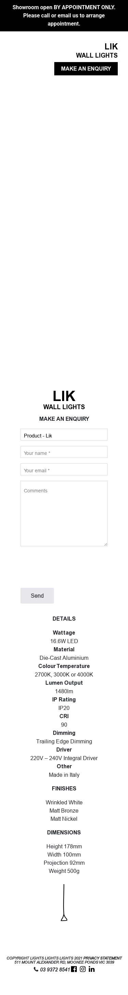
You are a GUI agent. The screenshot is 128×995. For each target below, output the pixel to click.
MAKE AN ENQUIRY (86, 68)
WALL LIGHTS (97, 55)
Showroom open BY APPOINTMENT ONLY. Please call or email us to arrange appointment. (64, 15)
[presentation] (72, 567)
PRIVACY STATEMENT (102, 958)
